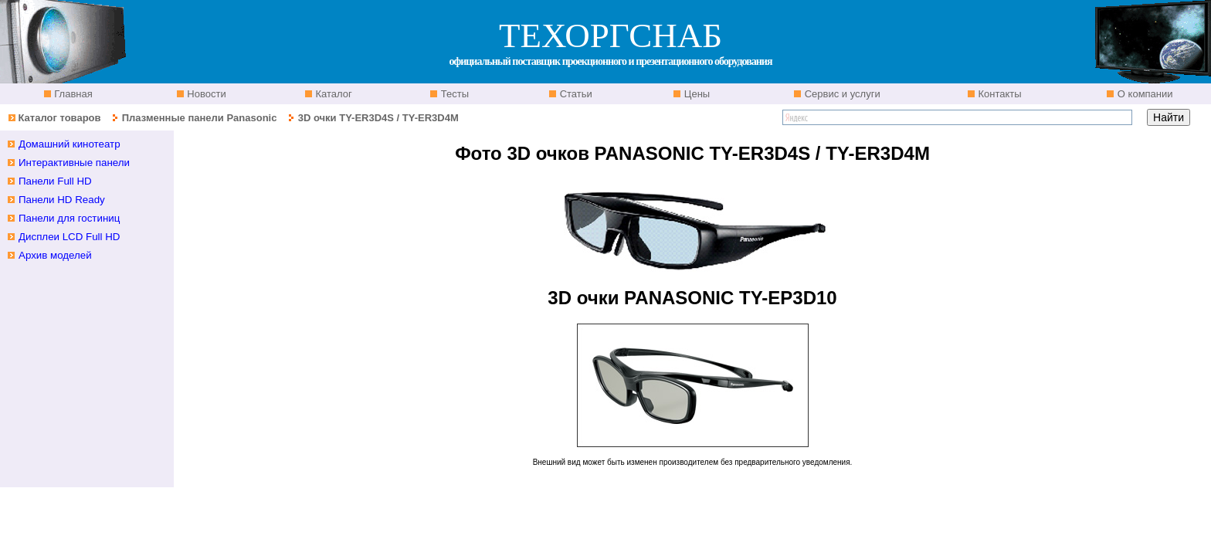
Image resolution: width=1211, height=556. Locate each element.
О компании (1143, 94)
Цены (695, 94)
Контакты (998, 94)
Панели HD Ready (62, 199)
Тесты (453, 94)
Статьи (574, 94)
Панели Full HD (55, 181)
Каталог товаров (59, 118)
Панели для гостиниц (69, 218)
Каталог (332, 94)
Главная (72, 94)
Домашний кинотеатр (69, 144)
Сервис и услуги (841, 94)
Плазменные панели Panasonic (199, 118)
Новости (205, 94)
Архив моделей (55, 255)
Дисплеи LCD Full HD (69, 236)
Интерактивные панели (74, 162)
